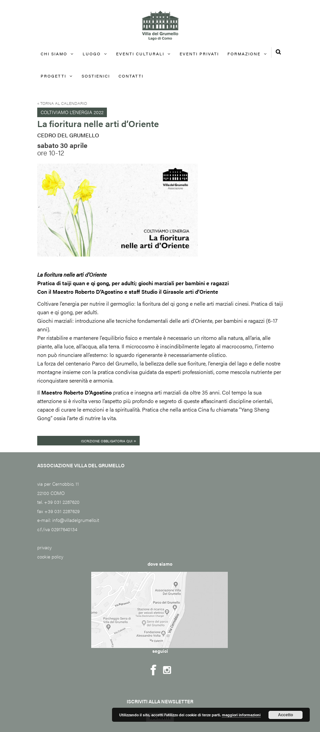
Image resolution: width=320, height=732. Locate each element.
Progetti (53, 76)
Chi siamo (54, 54)
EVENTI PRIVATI (199, 54)
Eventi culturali (140, 54)
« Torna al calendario (62, 103)
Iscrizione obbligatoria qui (108, 440)
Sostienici (96, 76)
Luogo (92, 54)
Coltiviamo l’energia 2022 (72, 112)
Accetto (285, 715)
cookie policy (50, 556)
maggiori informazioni (241, 714)
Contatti (131, 76)
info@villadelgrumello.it (75, 519)
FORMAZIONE (244, 54)
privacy (44, 547)
